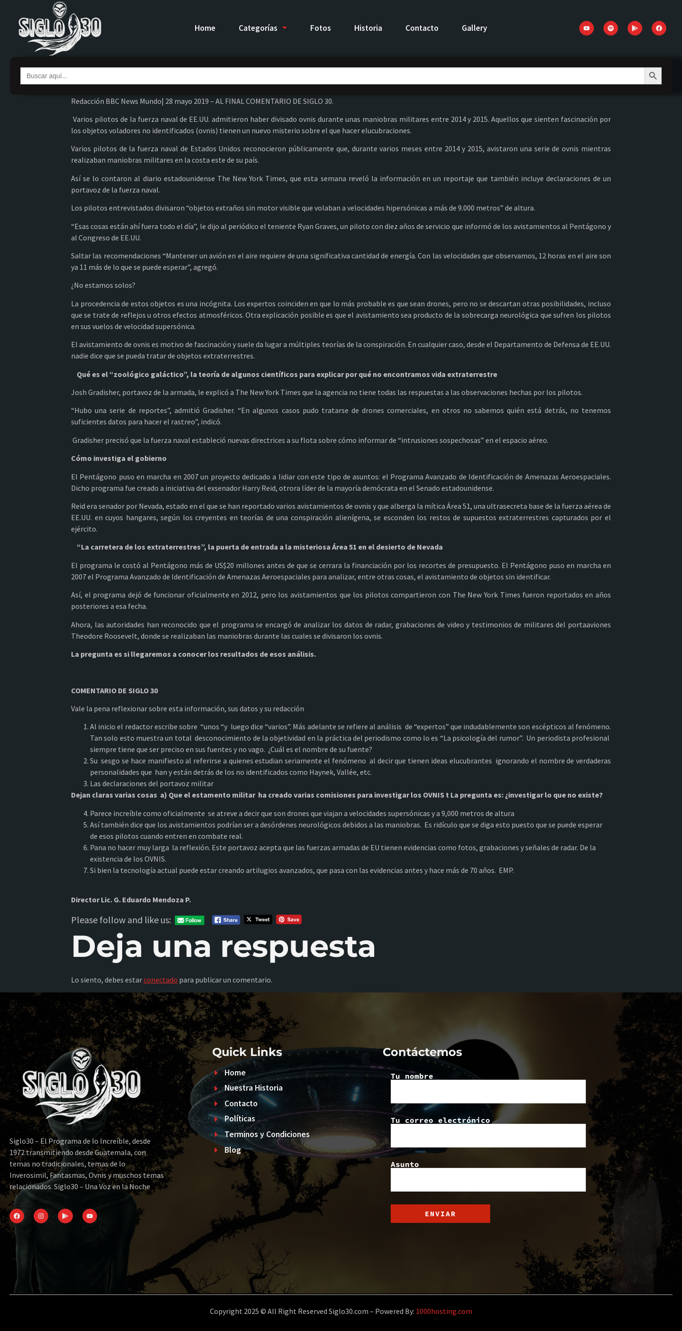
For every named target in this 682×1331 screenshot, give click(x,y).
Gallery (476, 28)
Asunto (488, 1176)
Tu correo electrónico (488, 1131)
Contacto (423, 28)
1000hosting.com (444, 1311)
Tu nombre (488, 1087)
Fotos (320, 28)
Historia (369, 28)
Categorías (262, 28)
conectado (161, 979)
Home (203, 28)
